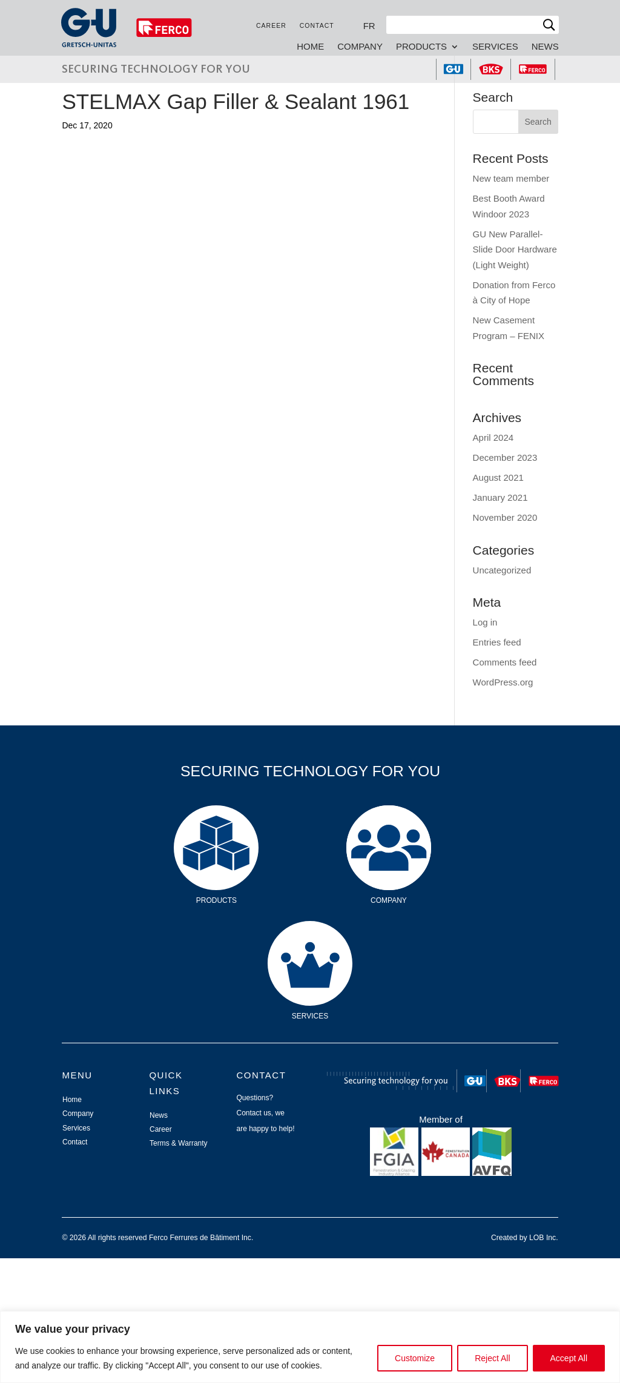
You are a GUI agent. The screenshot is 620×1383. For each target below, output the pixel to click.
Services (495, 46)
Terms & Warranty (179, 1143)
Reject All (492, 1358)
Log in (485, 622)
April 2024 (493, 437)
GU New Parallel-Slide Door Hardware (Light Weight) (515, 249)
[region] (310, 1347)
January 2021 (500, 497)
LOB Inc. (543, 1237)
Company (359, 46)
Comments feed (505, 662)
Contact (316, 25)
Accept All (568, 1358)
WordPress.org (503, 682)
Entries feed (497, 642)
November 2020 (505, 517)
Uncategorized (502, 570)
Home (309, 46)
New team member (511, 178)
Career (271, 25)
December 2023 (505, 457)
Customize (415, 1358)
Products (420, 46)
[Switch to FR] (369, 25)
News (544, 46)
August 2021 (498, 477)
